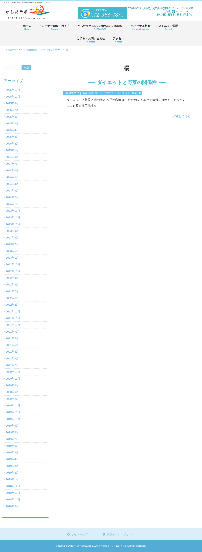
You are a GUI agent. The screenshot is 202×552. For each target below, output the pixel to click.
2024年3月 (12, 190)
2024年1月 (12, 204)
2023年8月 (12, 237)
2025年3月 (12, 136)
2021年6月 (12, 338)
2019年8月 (12, 432)
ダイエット (123, 93)
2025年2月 (12, 143)
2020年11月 (13, 371)
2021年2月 (12, 365)
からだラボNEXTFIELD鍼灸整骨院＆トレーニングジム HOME (33, 50)
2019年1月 (12, 479)
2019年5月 (12, 452)
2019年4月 (12, 459)
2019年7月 (12, 439)
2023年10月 (13, 224)
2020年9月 (12, 385)
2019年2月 (12, 472)
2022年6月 (12, 298)
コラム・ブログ (104, 93)
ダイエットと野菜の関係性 (127, 82)
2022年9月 (12, 277)
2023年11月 (13, 217)
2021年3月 (12, 358)
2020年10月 (13, 378)
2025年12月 (13, 89)
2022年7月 (12, 291)
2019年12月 (13, 405)
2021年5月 (12, 345)
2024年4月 (12, 184)
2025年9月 (12, 103)
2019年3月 (12, 466)
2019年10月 (13, 419)
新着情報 (87, 93)
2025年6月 (12, 116)
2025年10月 (13, 96)
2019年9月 (12, 425)
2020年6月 (12, 392)
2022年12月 (13, 264)
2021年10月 (13, 324)
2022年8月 (12, 284)
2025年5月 (12, 123)
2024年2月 (12, 197)
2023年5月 (12, 251)
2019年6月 (12, 445)
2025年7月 (12, 110)
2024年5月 (12, 177)
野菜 (134, 93)
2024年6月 (12, 170)
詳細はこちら (182, 116)
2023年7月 (12, 244)
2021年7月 (12, 331)
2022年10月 (13, 271)
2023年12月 (13, 210)
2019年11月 (13, 412)
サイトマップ (79, 534)
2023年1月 (12, 257)
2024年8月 (12, 157)
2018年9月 (12, 506)
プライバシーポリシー (121, 534)
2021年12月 (13, 311)
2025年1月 (12, 150)
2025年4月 (12, 130)
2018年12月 (13, 486)
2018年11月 (13, 492)
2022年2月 (12, 304)
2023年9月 (12, 230)
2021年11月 (13, 318)
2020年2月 (12, 398)
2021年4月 (12, 351)
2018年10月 (13, 499)
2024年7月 (12, 163)
